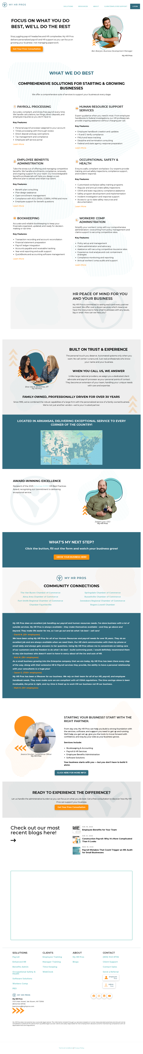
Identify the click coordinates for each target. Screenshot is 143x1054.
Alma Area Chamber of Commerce (40, 597)
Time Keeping (50, 967)
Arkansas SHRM (41, 486)
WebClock (48, 972)
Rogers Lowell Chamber (102, 605)
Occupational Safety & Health (23, 973)
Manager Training (52, 962)
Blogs (76, 962)
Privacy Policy (79, 1048)
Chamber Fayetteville (40, 605)
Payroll (16, 957)
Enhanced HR (19, 962)
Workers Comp (20, 984)
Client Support (110, 962)
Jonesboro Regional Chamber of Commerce (102, 601)
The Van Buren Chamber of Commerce (40, 593)
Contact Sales (110, 967)
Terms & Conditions (66, 1048)
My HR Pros (78, 957)
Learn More (18, 144)
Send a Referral (111, 972)
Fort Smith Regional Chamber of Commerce (40, 601)
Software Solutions (22, 979)
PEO (14, 988)
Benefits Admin (20, 967)
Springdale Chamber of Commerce (103, 593)
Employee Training (52, 957)
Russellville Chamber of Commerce (102, 597)
